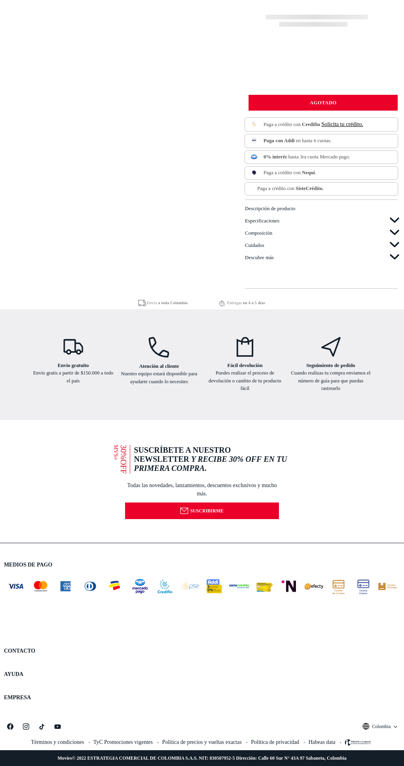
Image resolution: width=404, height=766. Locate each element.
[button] (202, 481)
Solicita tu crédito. (342, 124)
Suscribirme (201, 511)
